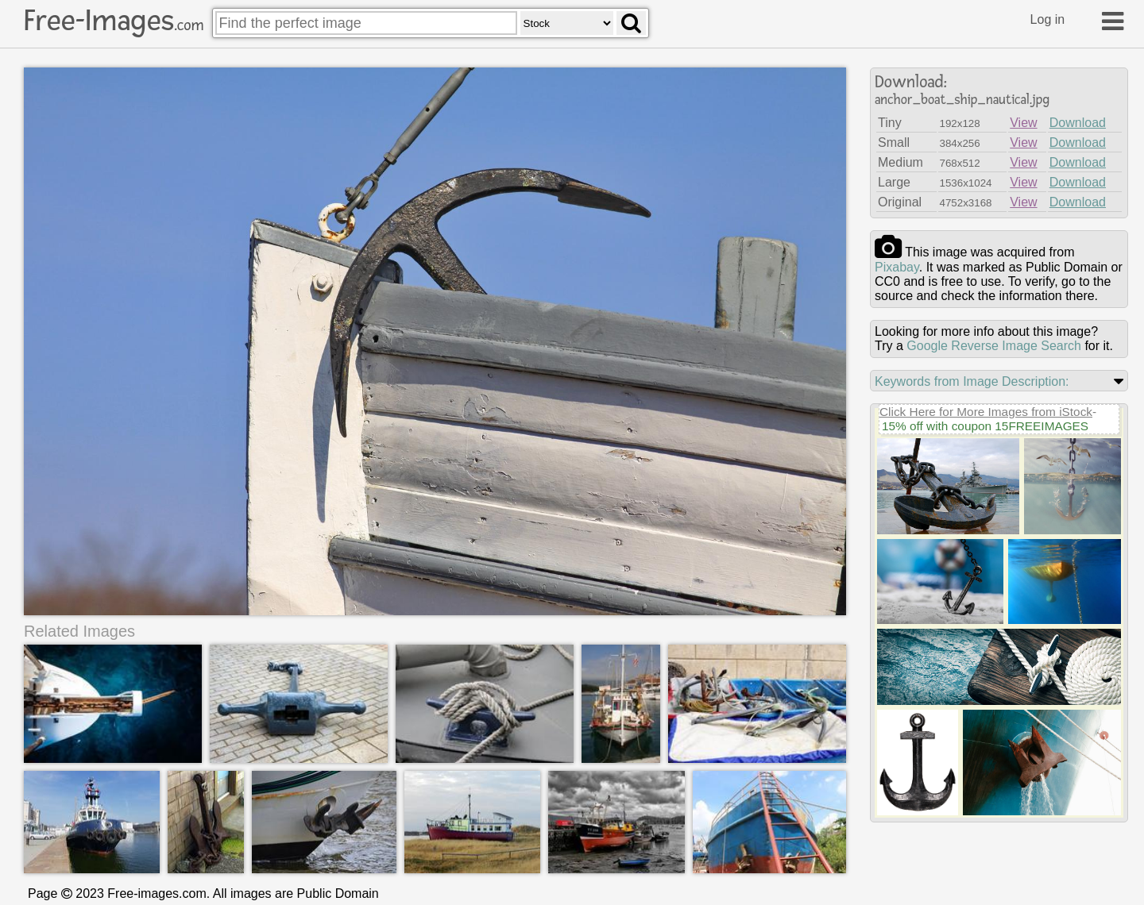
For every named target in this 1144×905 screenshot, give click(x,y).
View (1023, 122)
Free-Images (113, 20)
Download (1077, 122)
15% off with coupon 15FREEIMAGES (985, 426)
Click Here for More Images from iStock (985, 411)
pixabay (897, 267)
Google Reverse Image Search (993, 345)
